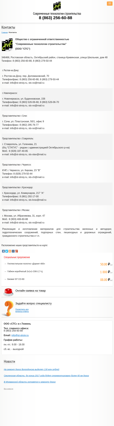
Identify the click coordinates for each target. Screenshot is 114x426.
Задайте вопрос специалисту (33, 303)
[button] (110, 3)
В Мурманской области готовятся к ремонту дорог (30, 382)
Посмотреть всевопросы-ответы (22, 310)
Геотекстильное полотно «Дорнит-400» (26, 263)
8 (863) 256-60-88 (55, 17)
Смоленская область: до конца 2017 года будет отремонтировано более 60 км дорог (46, 375)
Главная (4, 32)
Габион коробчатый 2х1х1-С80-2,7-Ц (25, 271)
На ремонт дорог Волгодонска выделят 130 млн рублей (31, 369)
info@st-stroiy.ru (20, 335)
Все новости (8, 389)
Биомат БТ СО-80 (15, 279)
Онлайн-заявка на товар (30, 290)
